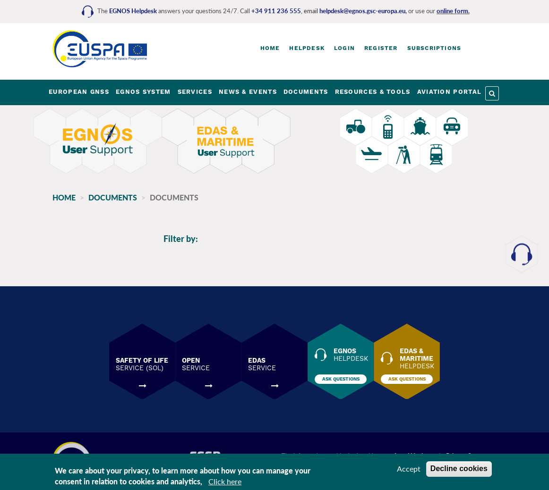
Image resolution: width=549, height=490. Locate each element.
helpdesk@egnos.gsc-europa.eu (362, 11)
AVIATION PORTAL (449, 91)
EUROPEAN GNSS (79, 91)
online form (452, 11)
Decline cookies (459, 469)
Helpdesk (307, 48)
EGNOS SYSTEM (143, 91)
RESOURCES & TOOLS (373, 91)
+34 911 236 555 (276, 11)
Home (270, 48)
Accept (408, 468)
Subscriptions (434, 48)
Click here (224, 481)
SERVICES (195, 91)
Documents (112, 197)
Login (344, 48)
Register (381, 48)
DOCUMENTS (305, 91)
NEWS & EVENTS (248, 91)
